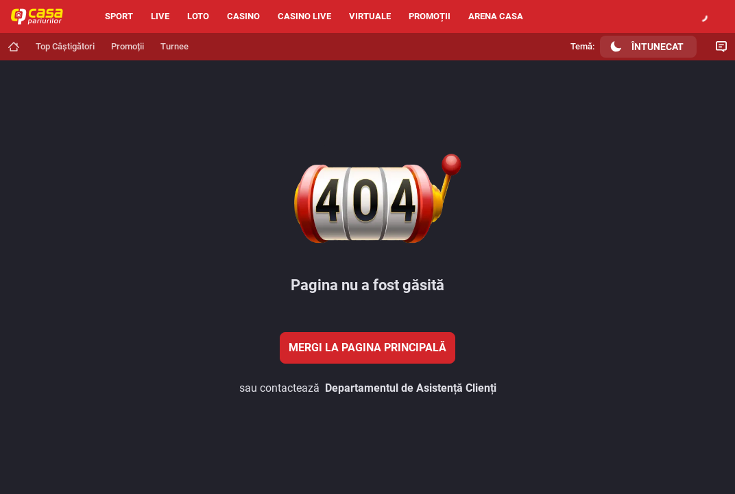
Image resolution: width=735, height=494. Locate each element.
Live (160, 16)
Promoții (429, 16)
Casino (243, 16)
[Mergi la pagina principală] (13, 46)
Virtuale (370, 16)
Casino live (304, 16)
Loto (198, 16)
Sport (119, 16)
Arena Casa (495, 16)
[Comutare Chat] (721, 46)
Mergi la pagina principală (367, 347)
